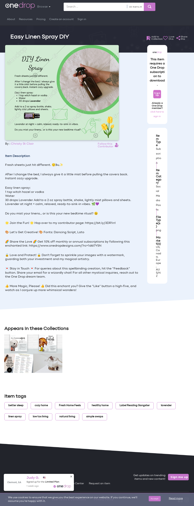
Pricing (40, 19)
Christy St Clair (22, 143)
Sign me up (179, 477)
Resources (26, 19)
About (11, 19)
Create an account (61, 19)
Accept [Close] (155, 498)
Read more (176, 498)
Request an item (99, 483)
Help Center (76, 483)
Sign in (81, 19)
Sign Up (157, 94)
